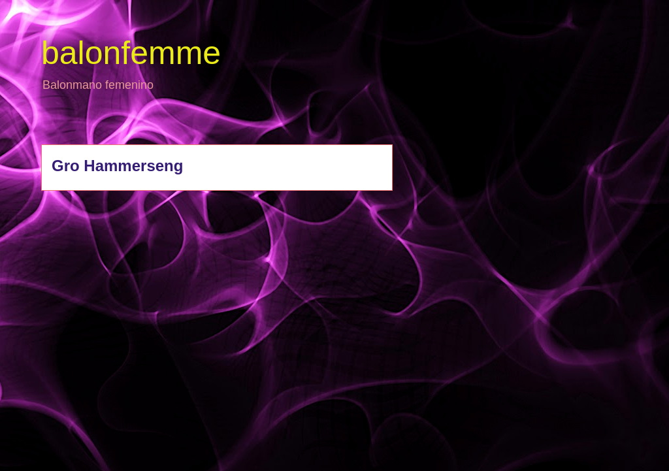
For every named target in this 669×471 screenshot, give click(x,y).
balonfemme (131, 53)
